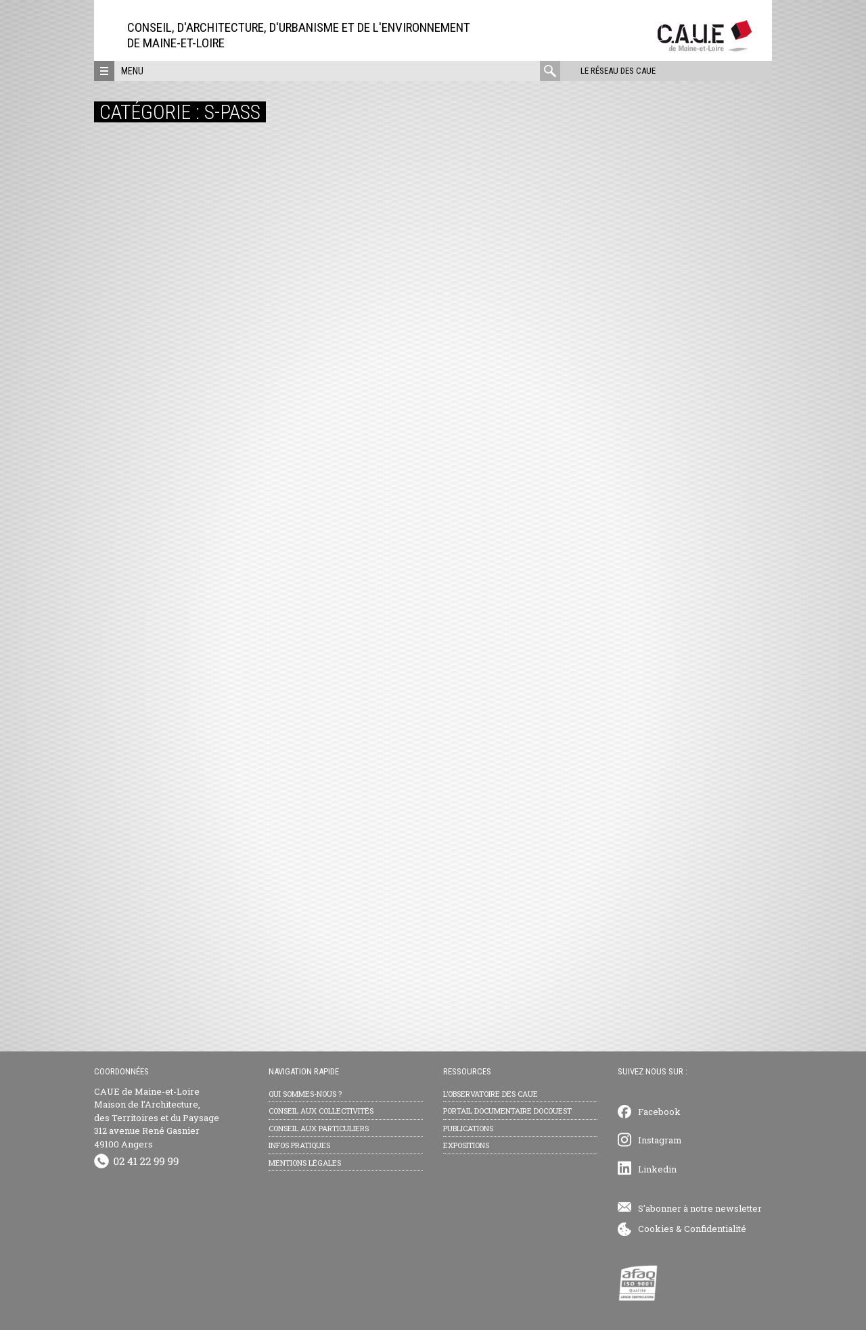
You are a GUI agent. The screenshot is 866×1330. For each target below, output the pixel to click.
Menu (132, 71)
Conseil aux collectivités (321, 1111)
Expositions (466, 1145)
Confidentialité (715, 1228)
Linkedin (657, 1169)
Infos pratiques (299, 1145)
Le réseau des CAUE (618, 71)
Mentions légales (305, 1163)
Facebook (659, 1112)
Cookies (656, 1228)
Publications (468, 1128)
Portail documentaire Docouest (507, 1111)
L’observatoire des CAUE (490, 1094)
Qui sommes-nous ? (305, 1094)
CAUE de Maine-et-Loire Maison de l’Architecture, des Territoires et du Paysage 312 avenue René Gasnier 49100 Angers (156, 1117)
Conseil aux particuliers (319, 1128)
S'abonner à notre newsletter (700, 1208)
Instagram (660, 1140)
